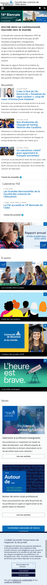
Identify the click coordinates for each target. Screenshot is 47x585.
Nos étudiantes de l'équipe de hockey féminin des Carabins (28, 124)
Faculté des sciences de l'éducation (27, 3)
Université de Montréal (7, 3)
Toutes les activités (12, 215)
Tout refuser (23, 571)
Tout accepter (23, 575)
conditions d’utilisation (12, 582)
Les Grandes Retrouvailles (12, 287)
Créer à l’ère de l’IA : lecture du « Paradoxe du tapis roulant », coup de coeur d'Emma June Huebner (23, 95)
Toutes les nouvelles (10, 177)
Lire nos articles (24, 456)
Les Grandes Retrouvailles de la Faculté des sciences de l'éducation (22, 194)
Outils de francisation (10, 319)
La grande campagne (10, 389)
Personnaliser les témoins (24, 565)
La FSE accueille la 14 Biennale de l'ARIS (23, 206)
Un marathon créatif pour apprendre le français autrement (28, 153)
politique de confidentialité (22, 580)
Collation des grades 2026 (12, 354)
